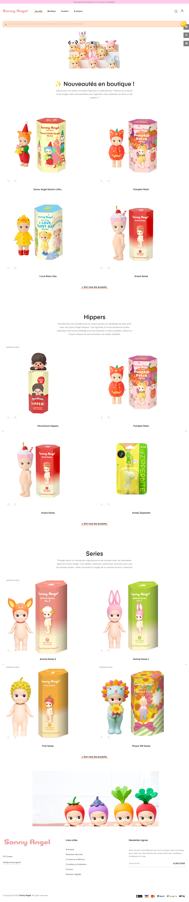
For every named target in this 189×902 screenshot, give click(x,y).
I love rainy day (48, 276)
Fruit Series (48, 746)
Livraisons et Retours (75, 859)
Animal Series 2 (48, 659)
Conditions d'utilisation (76, 864)
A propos (70, 849)
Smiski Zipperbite (141, 513)
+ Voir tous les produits (94, 287)
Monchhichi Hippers (47, 426)
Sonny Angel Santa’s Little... (47, 190)
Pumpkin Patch (141, 190)
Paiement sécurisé (74, 854)
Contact (69, 869)
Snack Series (141, 276)
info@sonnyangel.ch (12, 862)
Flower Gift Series (141, 746)
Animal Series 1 (141, 659)
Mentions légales (73, 874)
